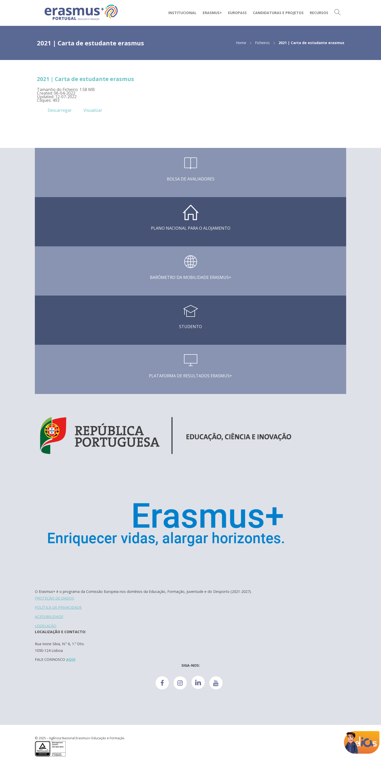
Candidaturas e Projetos (278, 12)
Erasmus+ (212, 12)
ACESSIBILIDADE (49, 616)
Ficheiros (262, 42)
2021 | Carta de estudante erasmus (85, 79)
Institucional (182, 12)
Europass (237, 12)
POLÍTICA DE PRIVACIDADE (58, 607)
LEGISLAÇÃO (45, 625)
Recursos (319, 12)
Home (241, 42)
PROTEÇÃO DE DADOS (54, 598)
